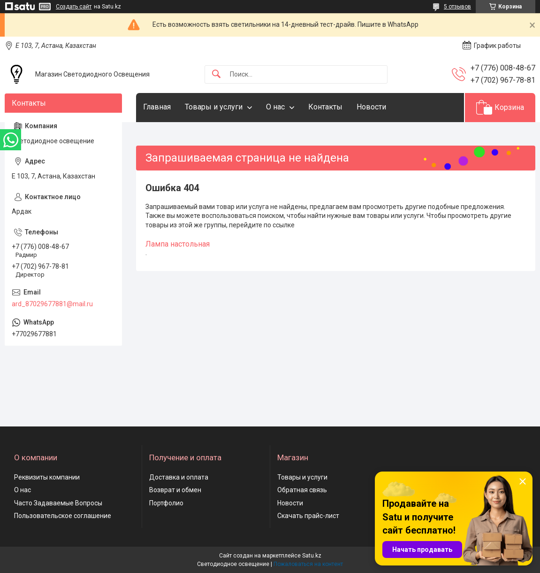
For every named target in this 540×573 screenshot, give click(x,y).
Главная (157, 106)
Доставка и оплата (178, 477)
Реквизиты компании (47, 477)
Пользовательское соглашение (62, 515)
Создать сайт (73, 6)
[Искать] (216, 74)
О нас (275, 106)
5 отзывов (457, 6)
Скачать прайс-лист (308, 515)
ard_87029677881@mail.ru (52, 304)
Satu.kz (311, 555)
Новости (371, 106)
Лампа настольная (177, 244)
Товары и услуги (214, 106)
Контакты (325, 106)
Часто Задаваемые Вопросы (58, 503)
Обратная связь (302, 490)
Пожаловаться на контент (308, 564)
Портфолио (166, 503)
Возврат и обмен (175, 490)
